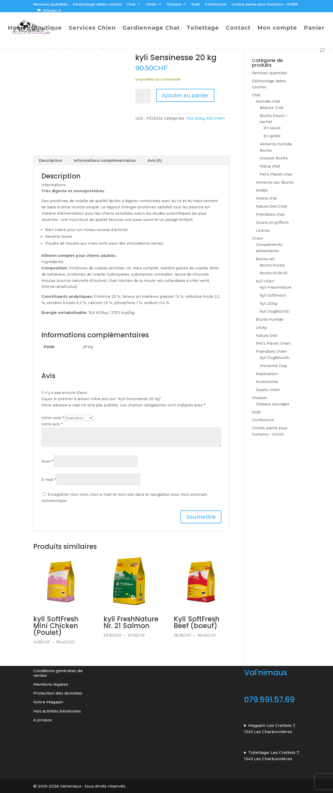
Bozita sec (265, 259)
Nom (47, 461)
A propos (42, 719)
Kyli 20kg (195, 118)
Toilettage (203, 28)
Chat (131, 4)
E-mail (48, 479)
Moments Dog (273, 365)
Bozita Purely (272, 265)
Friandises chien (271, 351)
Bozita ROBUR (273, 273)
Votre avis (51, 424)
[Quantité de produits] (143, 96)
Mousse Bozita (273, 158)
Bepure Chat (272, 107)
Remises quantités (50, 4)
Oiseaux (173, 4)
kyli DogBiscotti (275, 311)
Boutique (47, 28)
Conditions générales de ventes (58, 673)
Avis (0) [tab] (155, 160)
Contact (238, 28)
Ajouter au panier (185, 95)
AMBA (261, 190)
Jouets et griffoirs (272, 222)
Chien (151, 4)
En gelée (272, 136)
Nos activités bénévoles (57, 710)
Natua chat (270, 166)
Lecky (261, 327)
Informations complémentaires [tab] (105, 160)
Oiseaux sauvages (272, 404)
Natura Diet (266, 335)
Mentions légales (50, 684)
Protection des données (58, 693)
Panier (314, 28)
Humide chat (268, 101)
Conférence (216, 4)
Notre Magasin (48, 701)
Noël (195, 4)
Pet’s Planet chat (276, 174)
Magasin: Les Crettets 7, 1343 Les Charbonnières (270, 728)
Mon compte (277, 28)
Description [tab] (50, 160)
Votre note (52, 417)
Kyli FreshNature (275, 287)
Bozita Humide (270, 319)
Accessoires (267, 381)
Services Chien (92, 28)
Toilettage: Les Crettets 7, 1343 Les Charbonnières (271, 755)
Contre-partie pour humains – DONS (265, 4)
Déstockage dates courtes (97, 4)
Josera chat (266, 198)
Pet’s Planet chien (273, 343)
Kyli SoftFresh (273, 295)
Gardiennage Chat (151, 28)
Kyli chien (215, 118)
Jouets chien (268, 389)
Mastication (267, 373)
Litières (263, 230)
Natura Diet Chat (271, 206)
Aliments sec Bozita (274, 182)
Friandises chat (270, 214)
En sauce (272, 128)
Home (17, 28)
